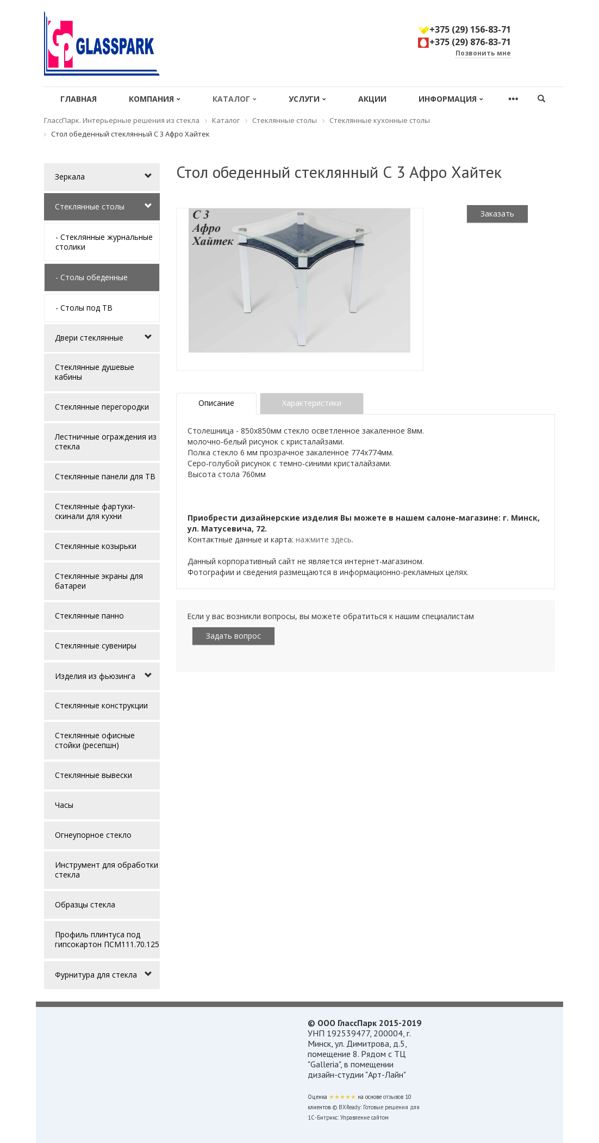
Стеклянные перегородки (102, 406)
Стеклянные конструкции (101, 705)
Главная (78, 99)
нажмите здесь (324, 539)
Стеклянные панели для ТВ (105, 476)
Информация (451, 99)
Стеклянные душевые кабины (94, 372)
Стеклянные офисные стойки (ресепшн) (95, 740)
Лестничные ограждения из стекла (106, 441)
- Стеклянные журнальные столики (104, 242)
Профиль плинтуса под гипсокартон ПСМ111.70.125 (107, 939)
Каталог (235, 99)
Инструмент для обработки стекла (106, 870)
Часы (64, 805)
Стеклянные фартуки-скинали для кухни (95, 511)
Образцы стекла (85, 904)
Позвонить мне (483, 53)
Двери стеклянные (89, 337)
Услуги (307, 99)
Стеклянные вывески (93, 775)
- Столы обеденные (91, 277)
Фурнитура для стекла (96, 974)
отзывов (393, 1097)
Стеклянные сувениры (95, 645)
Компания (154, 99)
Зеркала (70, 176)
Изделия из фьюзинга (95, 676)
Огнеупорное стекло (93, 835)
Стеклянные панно (89, 615)
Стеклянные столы (89, 206)
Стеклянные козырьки (95, 546)
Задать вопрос (233, 636)
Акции (372, 99)
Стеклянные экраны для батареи (99, 581)
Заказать (497, 213)
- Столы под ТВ (84, 307)
